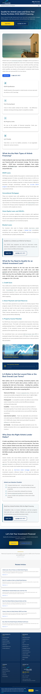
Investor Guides (25, 653)
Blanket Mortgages (5, 641)
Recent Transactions (6, 671)
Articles (23, 641)
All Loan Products (5, 637)
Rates (23, 659)
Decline (36, 690)
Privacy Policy (5, 676)
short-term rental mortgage (21, 470)
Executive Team (5, 669)
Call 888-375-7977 (21, 23)
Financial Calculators (26, 651)
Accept (31, 690)
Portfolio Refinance (6, 648)
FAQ (23, 642)
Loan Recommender (26, 655)
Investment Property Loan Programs (8, 5)
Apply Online (6, 75)
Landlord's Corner (25, 639)
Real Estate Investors (26, 637)
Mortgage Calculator (26, 648)
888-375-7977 (36, 1)
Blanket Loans (5, 639)
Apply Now (7, 23)
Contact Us (4, 674)
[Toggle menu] (39, 5)
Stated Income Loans (6, 642)
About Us (4, 667)
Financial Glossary (25, 650)
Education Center (25, 644)
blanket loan (28, 230)
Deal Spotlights (25, 657)
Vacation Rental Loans (6, 646)
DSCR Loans (4, 644)
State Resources (25, 646)
